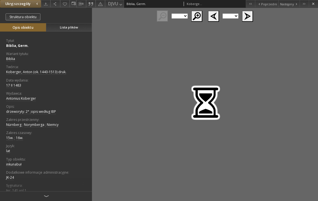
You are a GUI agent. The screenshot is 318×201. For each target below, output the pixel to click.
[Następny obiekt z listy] (289, 4)
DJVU (115, 4)
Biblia (10, 58)
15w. (9, 137)
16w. (19, 137)
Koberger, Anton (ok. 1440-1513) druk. (36, 72)
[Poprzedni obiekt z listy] (266, 4)
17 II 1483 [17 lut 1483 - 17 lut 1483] (13, 85)
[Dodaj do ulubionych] (65, 4)
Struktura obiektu (23, 17)
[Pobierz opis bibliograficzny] (81, 4)
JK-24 (10, 177)
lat (8, 151)
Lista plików (69, 27)
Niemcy (53, 124)
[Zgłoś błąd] (100, 4)
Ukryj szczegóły (22, 3)
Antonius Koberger (21, 98)
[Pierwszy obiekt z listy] (250, 4)
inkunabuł (13, 164)
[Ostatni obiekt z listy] (304, 4)
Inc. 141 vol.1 (16, 190)
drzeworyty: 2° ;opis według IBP (31, 111)
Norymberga (34, 124)
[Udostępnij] (55, 4)
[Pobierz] (45, 4)
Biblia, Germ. (17, 45)
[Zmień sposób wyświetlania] (73, 4)
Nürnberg (13, 124)
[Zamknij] (313, 4)
